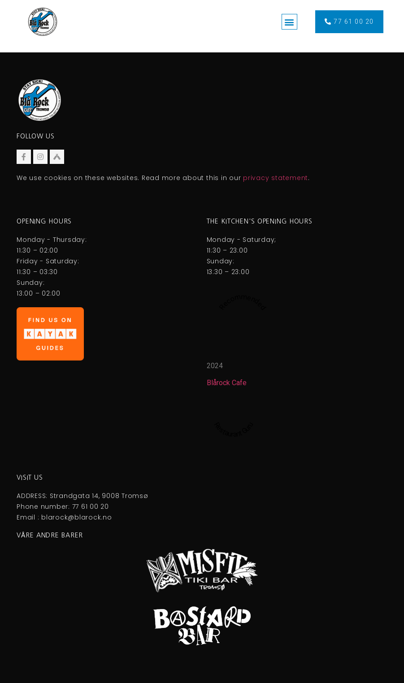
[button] (289, 22)
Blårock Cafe (227, 382)
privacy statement (275, 177)
